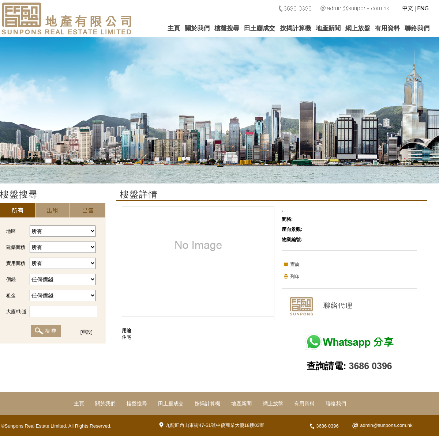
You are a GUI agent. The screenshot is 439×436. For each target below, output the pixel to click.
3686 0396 (370, 366)
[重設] (86, 332)
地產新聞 (328, 28)
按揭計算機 (295, 28)
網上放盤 (357, 28)
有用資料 (387, 28)
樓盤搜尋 (226, 28)
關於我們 (197, 28)
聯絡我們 (417, 28)
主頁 (174, 28)
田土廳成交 (259, 28)
